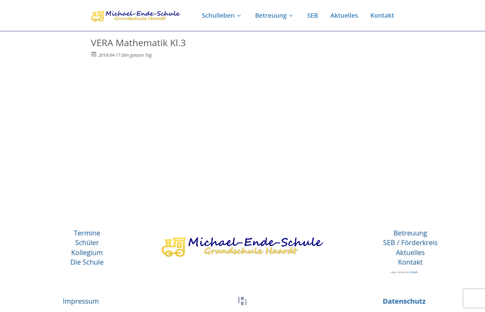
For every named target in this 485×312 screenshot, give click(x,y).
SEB (312, 15)
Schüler (87, 242)
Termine (87, 232)
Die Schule (87, 261)
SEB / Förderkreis (410, 242)
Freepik (414, 272)
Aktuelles (344, 15)
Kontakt (382, 15)
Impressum (81, 300)
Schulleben (222, 15)
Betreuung (275, 15)
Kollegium (87, 252)
